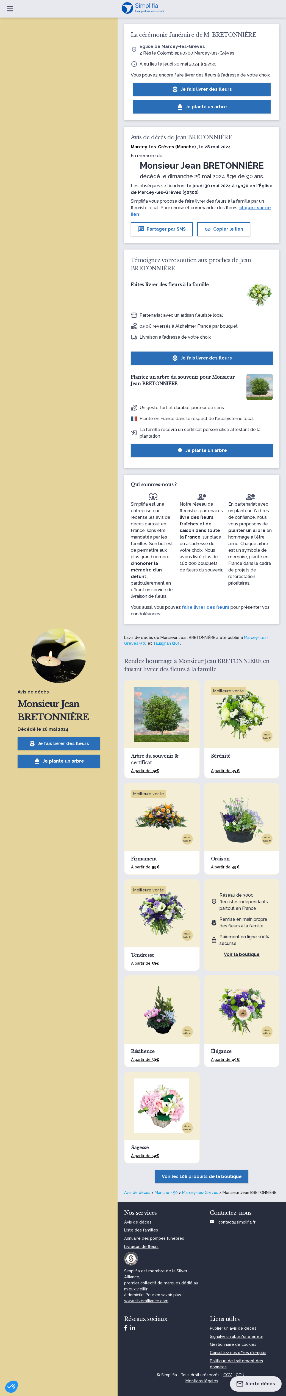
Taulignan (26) (166, 643)
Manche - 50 (166, 1192)
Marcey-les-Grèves (200, 1192)
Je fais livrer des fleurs (59, 743)
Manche (186, 146)
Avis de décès (137, 1192)
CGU (240, 1374)
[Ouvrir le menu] (10, 9)
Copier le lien (223, 229)
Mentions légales (201, 1380)
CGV (227, 1374)
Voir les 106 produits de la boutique (202, 1176)
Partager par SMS (162, 229)
